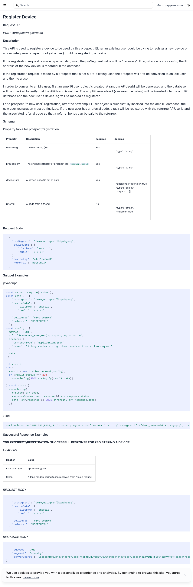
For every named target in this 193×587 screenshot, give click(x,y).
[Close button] (185, 575)
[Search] (83, 5)
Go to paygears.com (170, 5)
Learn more (31, 577)
